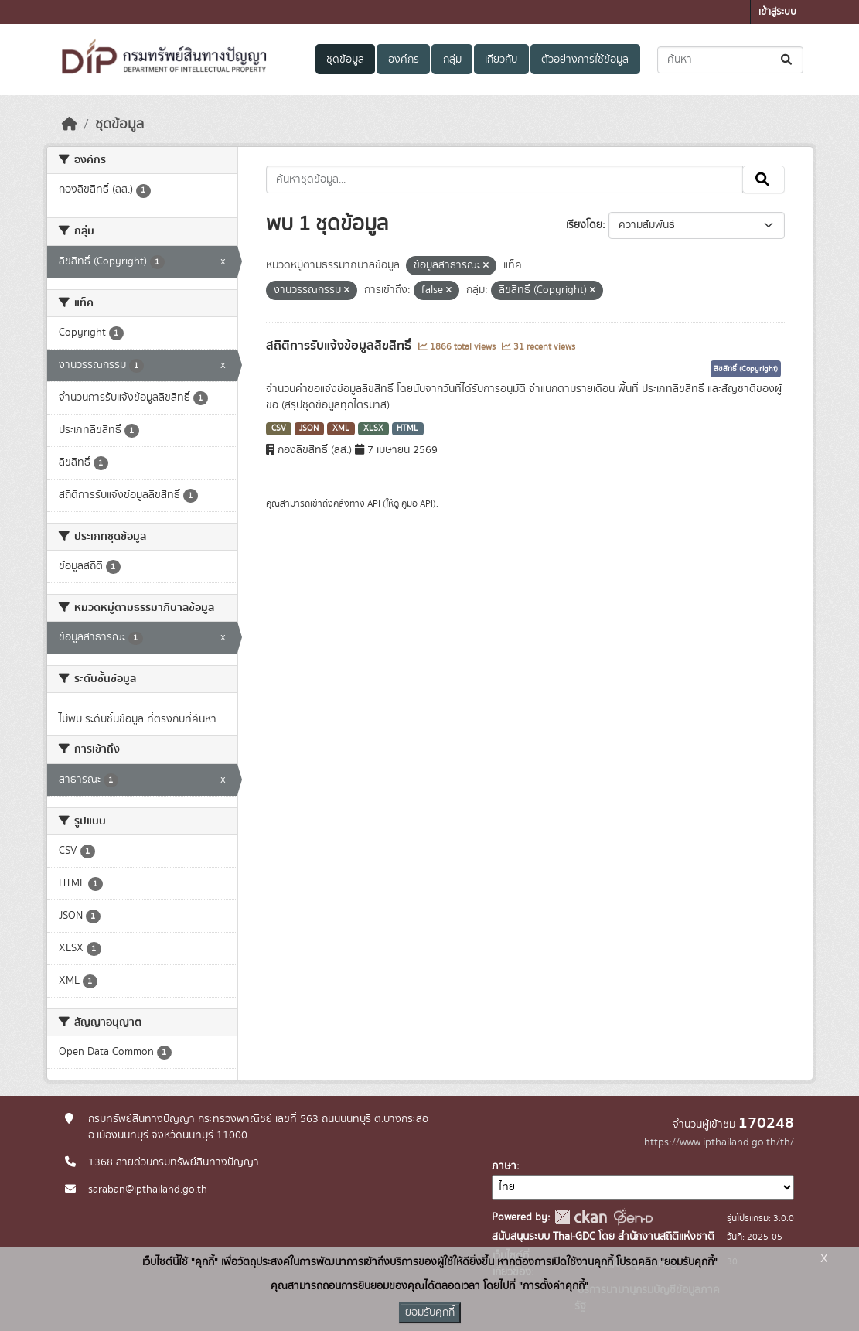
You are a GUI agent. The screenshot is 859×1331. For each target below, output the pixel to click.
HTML (407, 428)
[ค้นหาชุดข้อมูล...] (730, 59)
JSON (309, 428)
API (373, 503)
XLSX (373, 428)
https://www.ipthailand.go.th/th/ (719, 1142)
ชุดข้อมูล (345, 59)
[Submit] (787, 59)
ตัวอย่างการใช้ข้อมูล (585, 59)
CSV (278, 428)
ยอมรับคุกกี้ (430, 1312)
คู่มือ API (417, 503)
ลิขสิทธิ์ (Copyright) (746, 368)
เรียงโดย (584, 225)
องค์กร (403, 59)
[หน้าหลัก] (69, 124)
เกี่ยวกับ (501, 59)
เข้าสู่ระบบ (777, 12)
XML (340, 428)
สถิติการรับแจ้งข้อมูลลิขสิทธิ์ (340, 346)
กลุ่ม (452, 59)
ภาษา (504, 1166)
